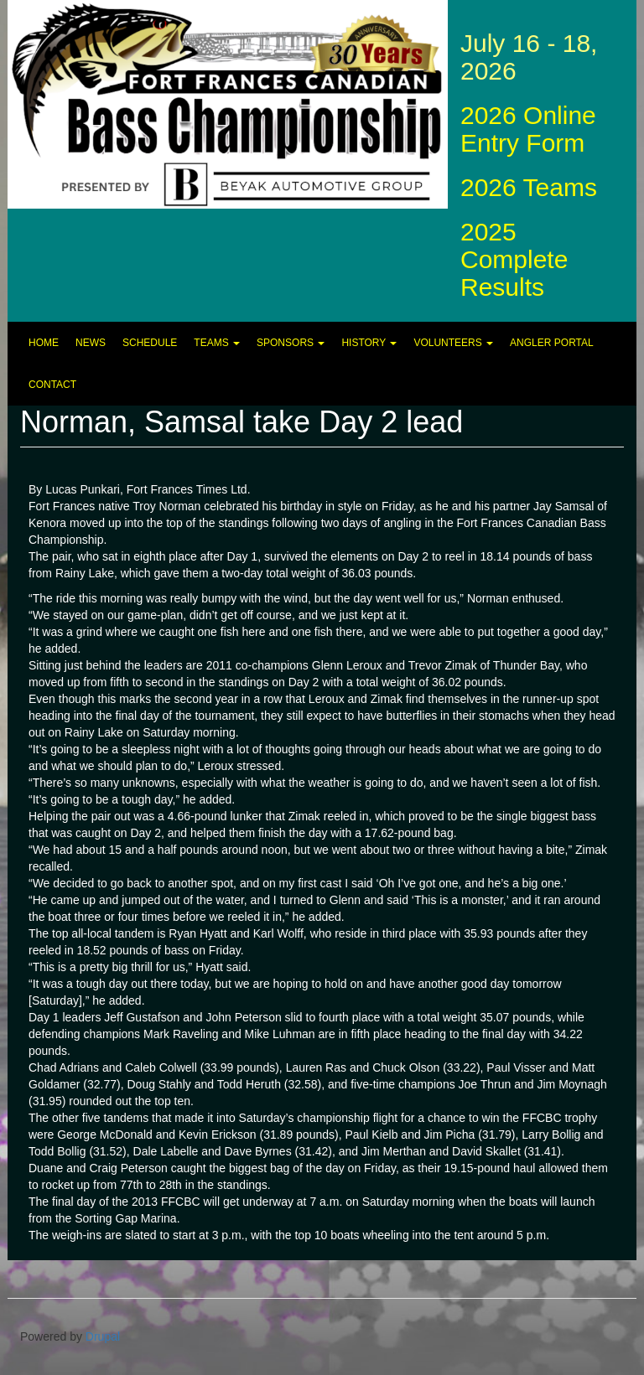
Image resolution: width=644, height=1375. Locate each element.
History (369, 343)
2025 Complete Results (514, 259)
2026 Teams (528, 187)
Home (44, 343)
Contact (52, 384)
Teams (217, 343)
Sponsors (291, 343)
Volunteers (453, 343)
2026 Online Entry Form (528, 129)
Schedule (149, 343)
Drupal (103, 1336)
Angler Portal (552, 343)
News (90, 343)
